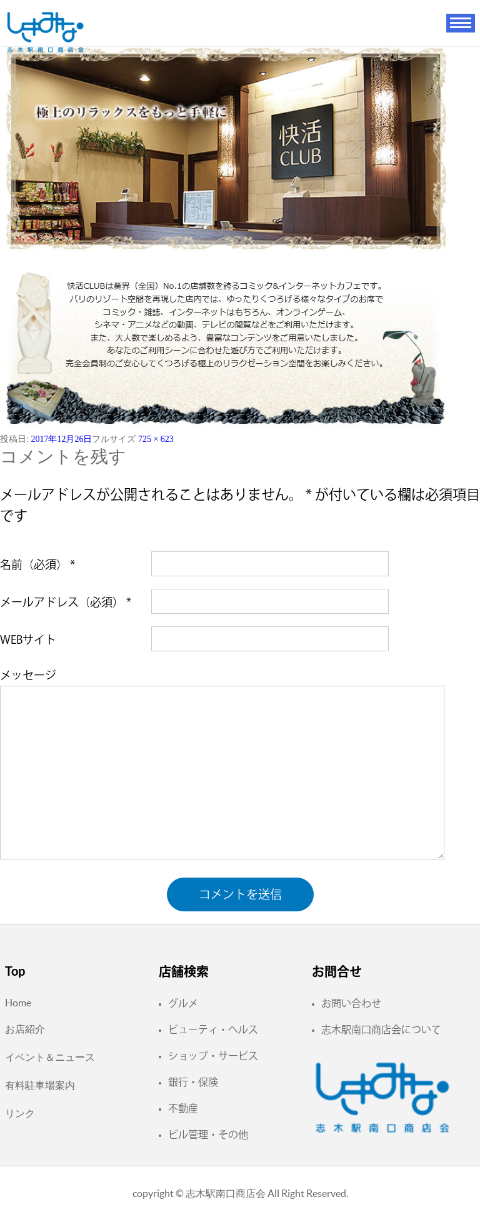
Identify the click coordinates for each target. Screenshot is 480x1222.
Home (18, 1002)
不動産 (183, 1108)
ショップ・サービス (213, 1056)
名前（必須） (37, 564)
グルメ (183, 1003)
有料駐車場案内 (40, 1085)
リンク (20, 1113)
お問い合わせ (351, 1003)
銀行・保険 (193, 1082)
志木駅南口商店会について (381, 1029)
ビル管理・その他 (208, 1134)
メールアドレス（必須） (65, 602)
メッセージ (28, 675)
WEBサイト (28, 639)
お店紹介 (25, 1028)
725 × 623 (156, 439)
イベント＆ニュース (50, 1057)
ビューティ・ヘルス (213, 1029)
